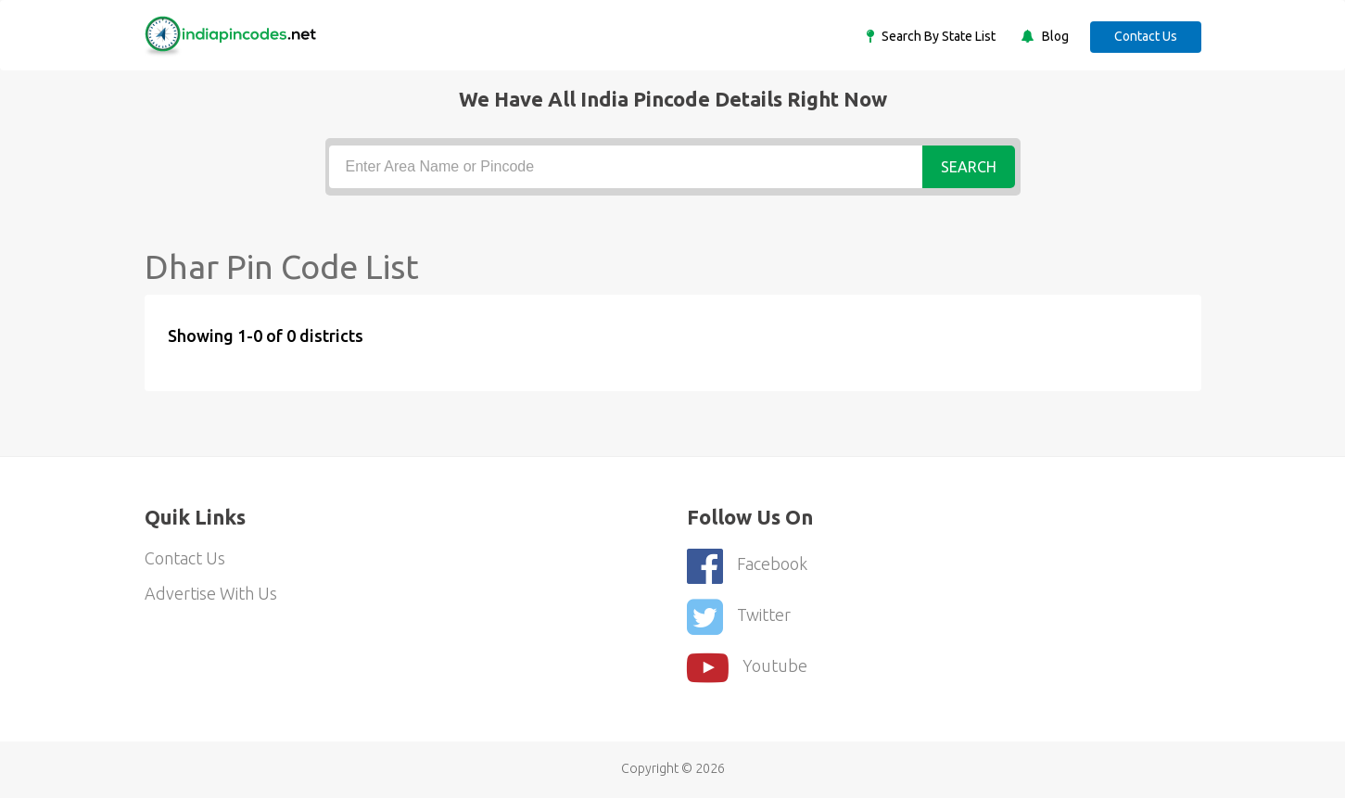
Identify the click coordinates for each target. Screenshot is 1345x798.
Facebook (747, 566)
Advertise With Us (211, 593)
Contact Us (1145, 36)
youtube (747, 668)
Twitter (739, 617)
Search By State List (937, 36)
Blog (1054, 36)
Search (968, 166)
